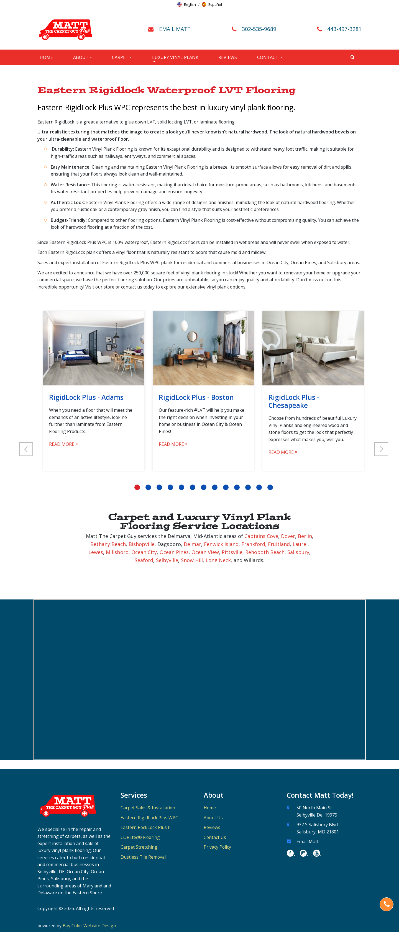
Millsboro (117, 552)
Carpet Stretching (139, 847)
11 (248, 487)
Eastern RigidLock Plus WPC (149, 818)
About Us (213, 818)
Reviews (227, 57)
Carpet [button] (120, 57)
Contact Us (215, 837)
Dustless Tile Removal (143, 857)
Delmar (192, 544)
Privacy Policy (217, 847)
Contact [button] (268, 57)
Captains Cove (261, 536)
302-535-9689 (259, 29)
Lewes (95, 552)
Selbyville (167, 560)
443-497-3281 (344, 29)
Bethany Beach (108, 544)
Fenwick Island (221, 544)
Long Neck (218, 560)
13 (270, 487)
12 (259, 487)
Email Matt (307, 841)
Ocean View (205, 552)
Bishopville (142, 544)
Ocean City (144, 552)
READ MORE (63, 444)
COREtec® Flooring (140, 837)
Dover (288, 536)
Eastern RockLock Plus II (146, 827)
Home (46, 57)
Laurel (300, 544)
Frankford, (254, 544)
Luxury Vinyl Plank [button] (175, 57)
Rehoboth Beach (265, 552)
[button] (186, 4)
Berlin (305, 536)
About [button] (81, 57)
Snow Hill (192, 560)
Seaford (144, 560)
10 (237, 487)
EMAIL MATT (175, 29)
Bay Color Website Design (89, 926)
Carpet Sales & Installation (148, 808)
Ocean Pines (174, 552)
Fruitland (279, 544)
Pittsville (232, 552)
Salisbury (298, 552)
